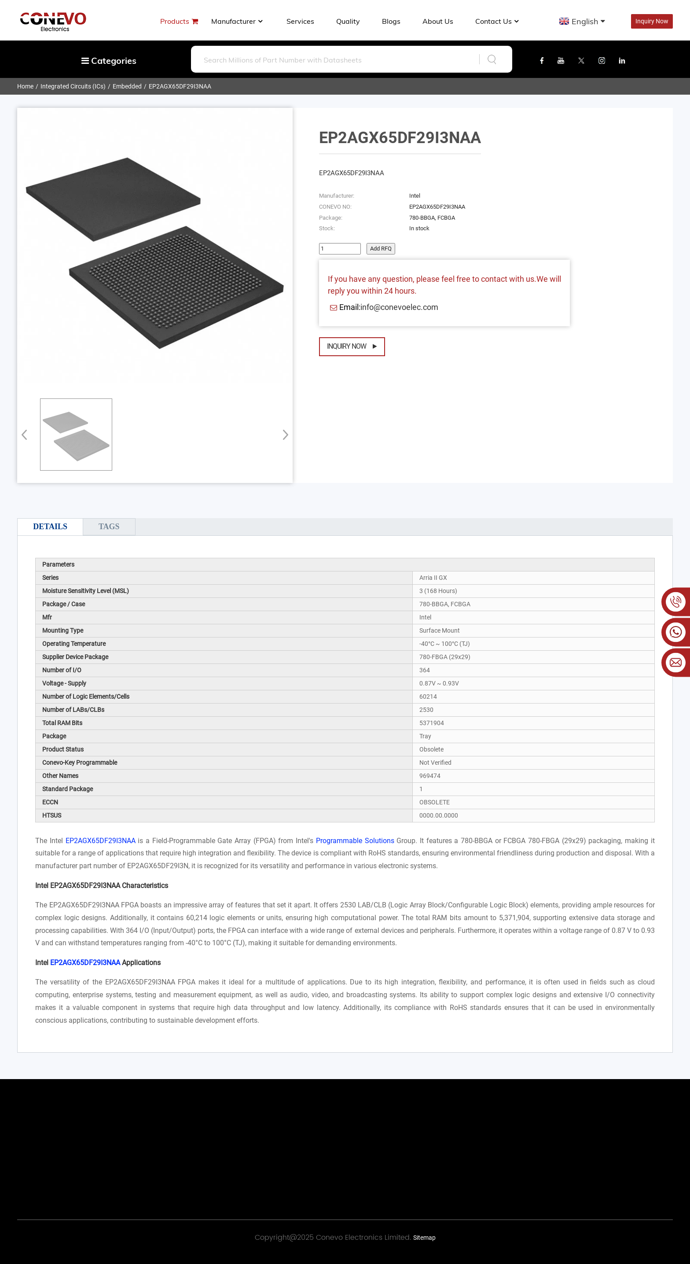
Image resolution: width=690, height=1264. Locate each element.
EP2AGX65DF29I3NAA (180, 86)
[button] (282, 434)
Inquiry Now (651, 21)
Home (25, 86)
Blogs (391, 21)
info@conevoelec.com (399, 307)
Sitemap (424, 1237)
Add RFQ (381, 248)
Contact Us (498, 21)
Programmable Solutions (355, 841)
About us (437, 21)
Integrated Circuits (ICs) (73, 86)
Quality (348, 21)
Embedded (127, 86)
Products (174, 21)
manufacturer (237, 21)
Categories (108, 60)
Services (300, 21)
